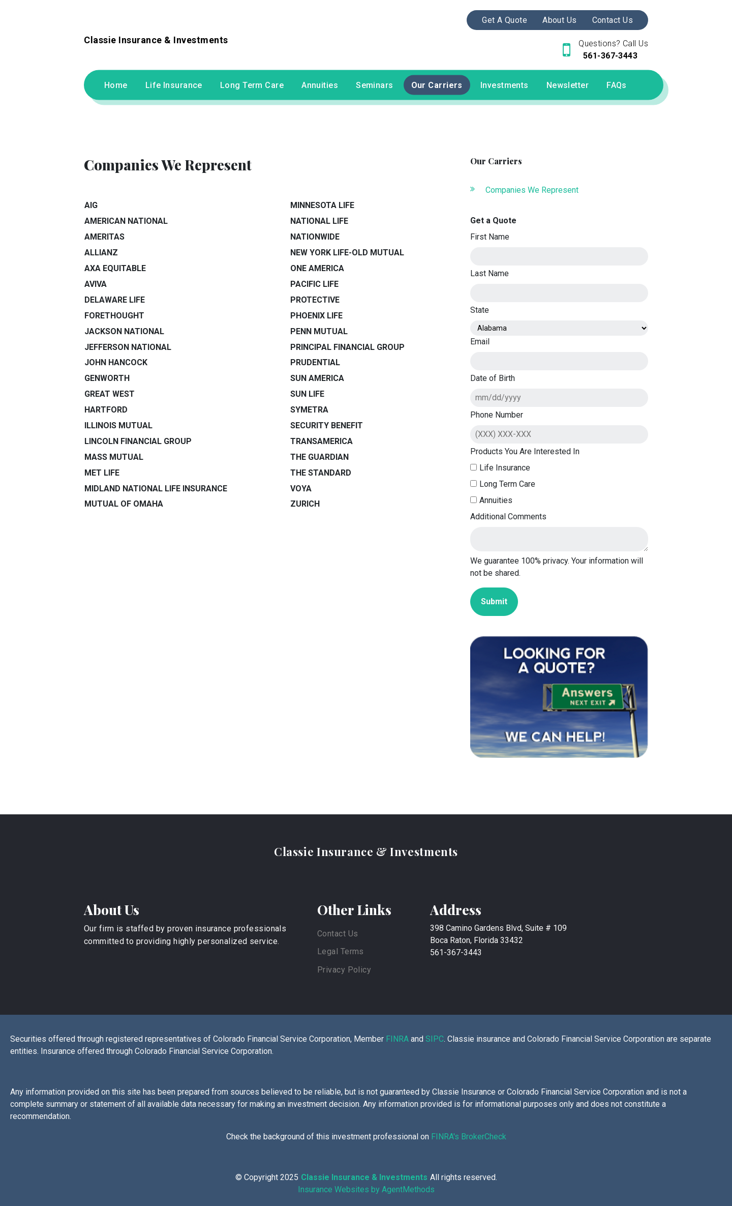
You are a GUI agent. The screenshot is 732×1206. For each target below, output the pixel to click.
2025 (289, 1177)
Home (116, 85)
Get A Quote (504, 20)
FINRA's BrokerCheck (467, 1136)
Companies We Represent (531, 190)
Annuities (319, 85)
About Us (559, 20)
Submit (494, 601)
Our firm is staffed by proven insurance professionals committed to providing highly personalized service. (185, 935)
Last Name (489, 273)
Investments (504, 85)
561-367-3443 (609, 56)
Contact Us (612, 20)
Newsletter (567, 85)
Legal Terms (340, 951)
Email (480, 341)
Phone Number (496, 415)
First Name (489, 237)
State (479, 310)
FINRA (397, 1039)
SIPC (434, 1039)
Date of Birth (492, 378)
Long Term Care (252, 85)
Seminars (374, 85)
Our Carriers (437, 85)
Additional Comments (508, 516)
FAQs (616, 85)
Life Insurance (173, 85)
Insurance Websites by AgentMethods (366, 1189)
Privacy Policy (344, 970)
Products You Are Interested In (525, 451)
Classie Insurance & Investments (366, 851)
